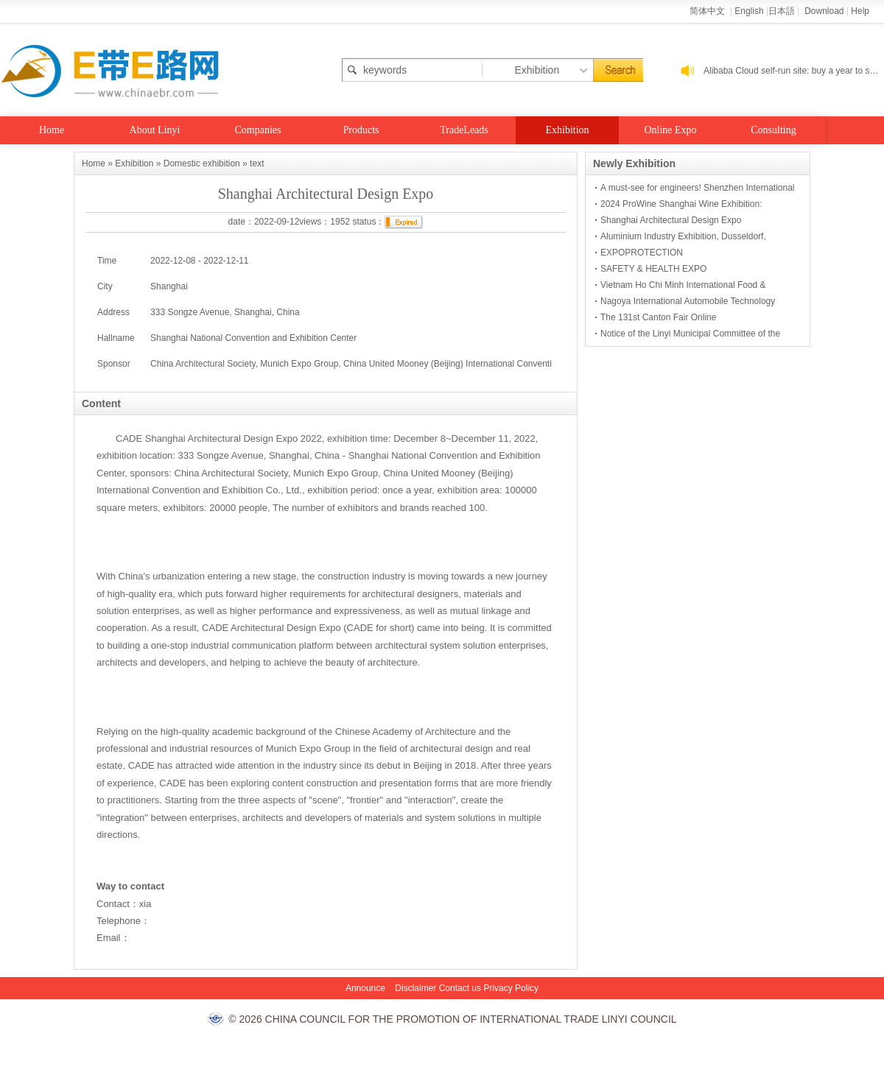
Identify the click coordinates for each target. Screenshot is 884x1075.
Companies (258, 129)
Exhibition (567, 129)
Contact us (460, 988)
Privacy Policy (511, 988)
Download (823, 11)
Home (51, 129)
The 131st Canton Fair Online (658, 317)
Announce (365, 988)
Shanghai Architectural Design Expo (670, 220)
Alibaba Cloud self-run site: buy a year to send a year (794, 71)
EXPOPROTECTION (641, 252)
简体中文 (708, 11)
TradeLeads (464, 129)
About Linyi (155, 129)
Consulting (773, 129)
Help (860, 11)
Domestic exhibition (202, 163)
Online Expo (670, 129)
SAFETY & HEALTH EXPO (653, 269)
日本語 (781, 11)
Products (361, 129)
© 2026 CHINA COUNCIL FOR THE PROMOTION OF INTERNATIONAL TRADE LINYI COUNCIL (452, 1019)
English (748, 11)
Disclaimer (415, 988)
